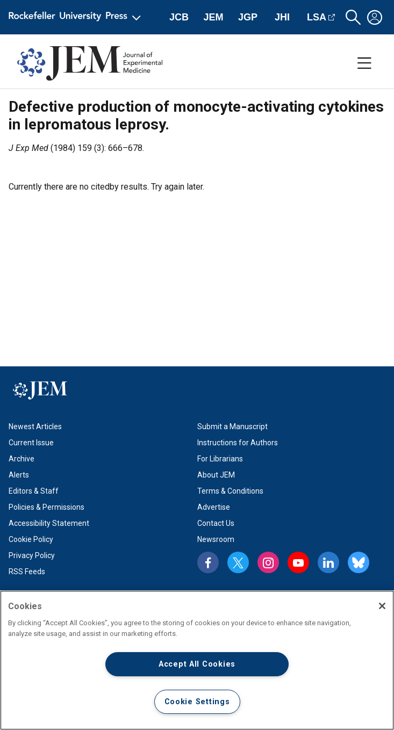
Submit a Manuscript (232, 426)
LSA (316, 17)
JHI (282, 17)
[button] (353, 17)
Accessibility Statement (49, 523)
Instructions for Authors (237, 442)
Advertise (213, 507)
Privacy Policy (32, 555)
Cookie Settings (197, 701)
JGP (247, 17)
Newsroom (215, 539)
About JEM (216, 475)
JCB (179, 17)
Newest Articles (35, 426)
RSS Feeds (27, 571)
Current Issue (31, 442)
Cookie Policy (31, 539)
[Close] (382, 606)
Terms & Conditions (230, 491)
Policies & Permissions (46, 507)
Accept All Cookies (197, 664)
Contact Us (215, 523)
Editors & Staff (34, 491)
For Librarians (220, 458)
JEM (213, 17)
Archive (21, 458)
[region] (197, 660)
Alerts (19, 475)
